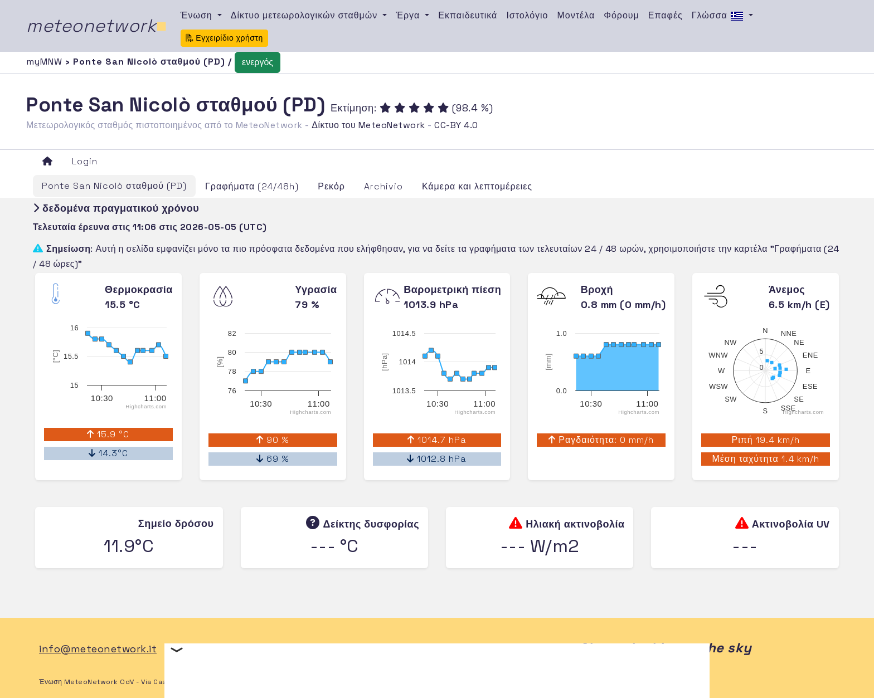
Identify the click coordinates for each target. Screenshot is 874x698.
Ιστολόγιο (527, 15)
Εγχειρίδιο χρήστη (224, 38)
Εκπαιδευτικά (467, 15)
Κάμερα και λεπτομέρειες (477, 186)
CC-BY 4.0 (456, 125)
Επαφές (665, 15)
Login (85, 161)
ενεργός (257, 62)
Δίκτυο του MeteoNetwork (368, 125)
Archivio (383, 186)
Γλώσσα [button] (719, 16)
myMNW (45, 61)
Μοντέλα (576, 15)
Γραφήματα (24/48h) (252, 186)
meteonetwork (96, 25)
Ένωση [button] (198, 15)
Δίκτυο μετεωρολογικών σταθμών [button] (306, 15)
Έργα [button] (409, 15)
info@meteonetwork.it (98, 648)
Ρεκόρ (331, 186)
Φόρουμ (621, 15)
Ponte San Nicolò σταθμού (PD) (114, 186)
